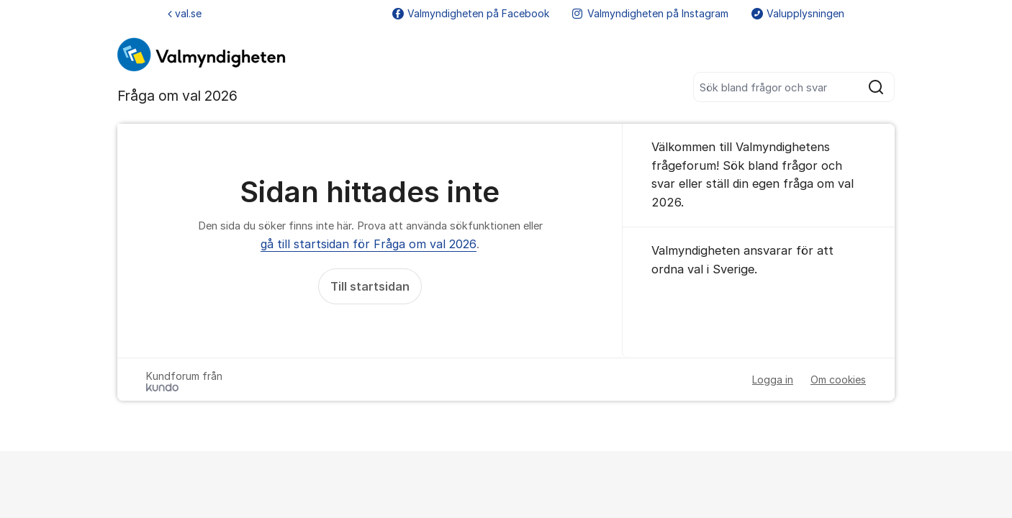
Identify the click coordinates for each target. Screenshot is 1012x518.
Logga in (772, 379)
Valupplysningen (797, 13)
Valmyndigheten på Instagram (650, 13)
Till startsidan (370, 286)
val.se (185, 13)
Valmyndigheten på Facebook (470, 13)
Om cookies (838, 379)
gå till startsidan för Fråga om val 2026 (368, 244)
